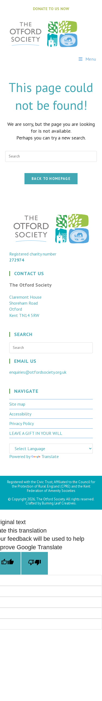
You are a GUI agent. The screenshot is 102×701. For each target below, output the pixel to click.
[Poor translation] (34, 563)
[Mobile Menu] (87, 59)
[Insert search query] (51, 156)
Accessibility (20, 414)
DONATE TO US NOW (51, 8)
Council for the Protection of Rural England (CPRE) (53, 484)
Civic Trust (44, 482)
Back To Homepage (51, 178)
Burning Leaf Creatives (59, 503)
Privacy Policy (21, 423)
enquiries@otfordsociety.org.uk (37, 372)
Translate (45, 456)
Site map (17, 404)
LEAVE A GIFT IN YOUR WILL (35, 433)
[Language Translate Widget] (51, 448)
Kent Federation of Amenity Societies (58, 488)
